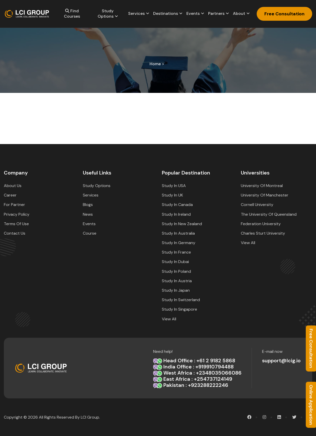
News (88, 214)
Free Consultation (284, 14)
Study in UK (172, 195)
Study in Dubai (175, 261)
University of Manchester (264, 195)
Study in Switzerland (181, 299)
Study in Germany (178, 242)
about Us (12, 185)
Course (89, 233)
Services (136, 13)
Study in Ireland (176, 214)
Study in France (176, 252)
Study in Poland (176, 271)
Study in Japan (176, 290)
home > (157, 64)
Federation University (261, 223)
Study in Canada (177, 204)
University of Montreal (262, 185)
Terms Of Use (16, 223)
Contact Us (14, 233)
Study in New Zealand (182, 223)
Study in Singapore (179, 309)
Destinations (165, 13)
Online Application (311, 405)
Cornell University (257, 204)
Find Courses (72, 13)
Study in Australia (178, 233)
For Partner (14, 204)
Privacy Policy (16, 214)
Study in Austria (177, 281)
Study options (106, 13)
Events (193, 13)
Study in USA (174, 185)
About (239, 13)
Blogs (88, 204)
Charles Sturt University (263, 233)
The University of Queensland (269, 214)
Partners (216, 13)
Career (10, 195)
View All (169, 319)
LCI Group (90, 417)
